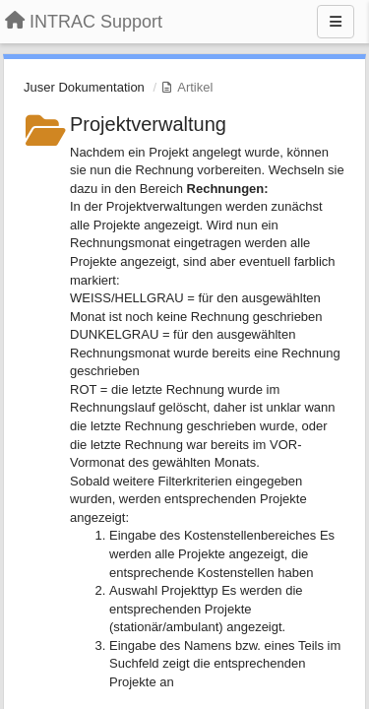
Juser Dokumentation (84, 87)
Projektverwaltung (148, 124)
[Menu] (335, 21)
